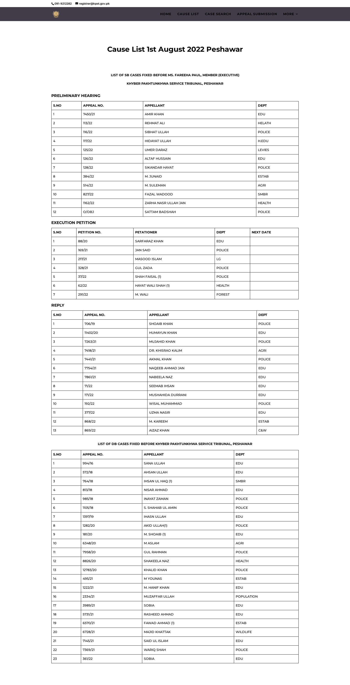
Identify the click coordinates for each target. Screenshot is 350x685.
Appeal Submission (257, 14)
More (288, 14)
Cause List (188, 14)
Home (165, 14)
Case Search (218, 14)
